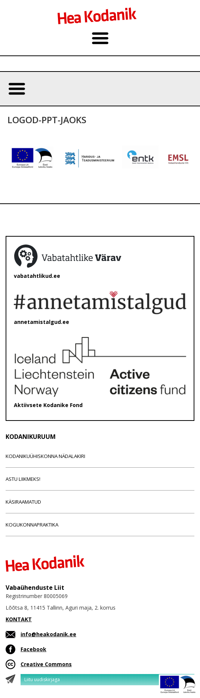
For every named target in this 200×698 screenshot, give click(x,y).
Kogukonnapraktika (32, 524)
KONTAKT (19, 619)
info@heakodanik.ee (48, 634)
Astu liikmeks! (23, 479)
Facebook (33, 649)
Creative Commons (46, 664)
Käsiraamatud (23, 501)
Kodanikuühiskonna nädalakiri (45, 456)
